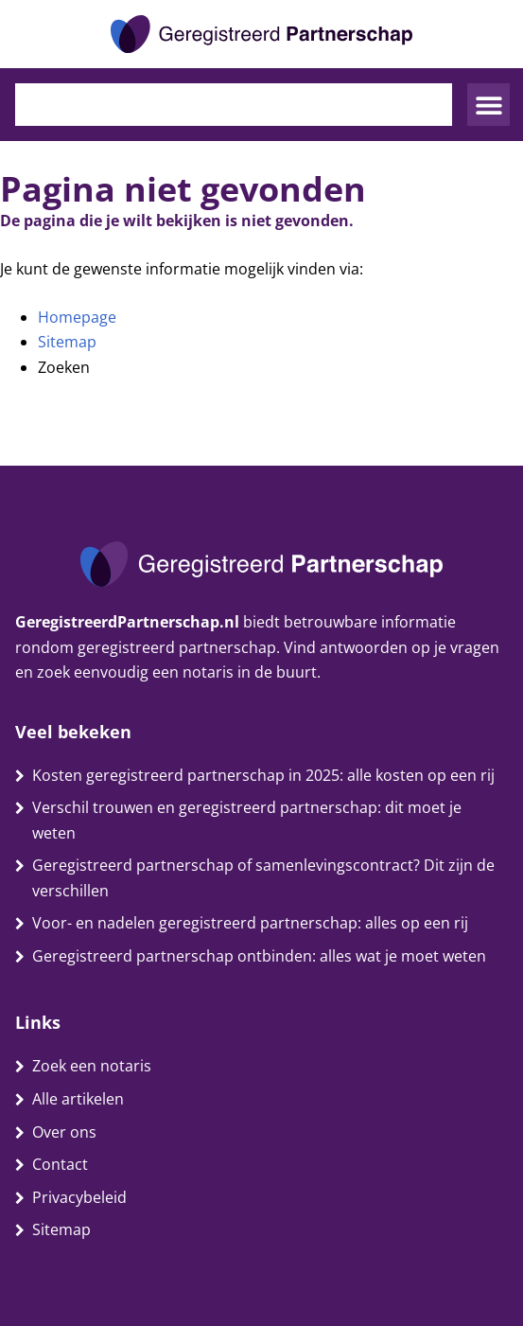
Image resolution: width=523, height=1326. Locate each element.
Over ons (64, 1132)
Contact (60, 1164)
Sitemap (67, 341)
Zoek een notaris (91, 1065)
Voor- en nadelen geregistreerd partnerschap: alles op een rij (250, 922)
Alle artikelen (78, 1098)
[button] (488, 104)
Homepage (77, 317)
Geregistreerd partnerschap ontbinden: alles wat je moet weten (259, 956)
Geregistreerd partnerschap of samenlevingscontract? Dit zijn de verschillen (263, 878)
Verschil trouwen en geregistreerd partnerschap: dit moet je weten (247, 820)
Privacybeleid (79, 1197)
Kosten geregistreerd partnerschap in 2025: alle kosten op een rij (263, 775)
